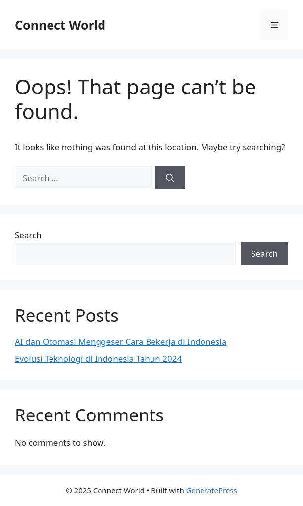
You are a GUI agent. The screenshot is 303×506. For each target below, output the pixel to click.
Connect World (60, 24)
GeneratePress (211, 490)
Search (28, 235)
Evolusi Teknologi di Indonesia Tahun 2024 (98, 358)
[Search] (170, 178)
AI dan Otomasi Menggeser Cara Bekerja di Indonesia (120, 341)
